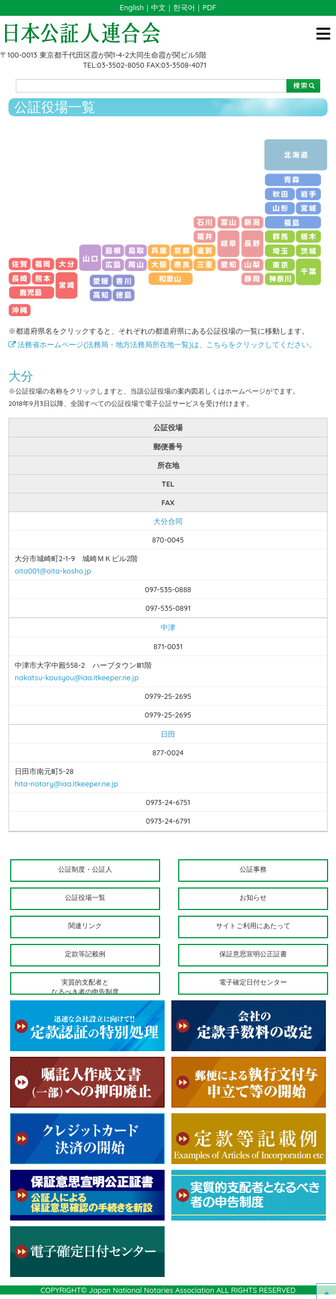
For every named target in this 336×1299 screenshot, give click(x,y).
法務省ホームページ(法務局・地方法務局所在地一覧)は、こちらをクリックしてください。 (162, 344)
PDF (209, 7)
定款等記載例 (85, 954)
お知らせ (253, 897)
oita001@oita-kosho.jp (53, 570)
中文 (158, 7)
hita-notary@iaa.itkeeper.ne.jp (66, 783)
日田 (168, 733)
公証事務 (253, 869)
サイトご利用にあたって (253, 925)
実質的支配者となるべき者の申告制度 (85, 986)
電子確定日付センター (253, 982)
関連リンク (85, 925)
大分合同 (168, 521)
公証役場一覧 (85, 897)
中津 (168, 627)
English (132, 7)
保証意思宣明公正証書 (253, 954)
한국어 (184, 7)
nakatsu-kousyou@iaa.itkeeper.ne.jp (77, 677)
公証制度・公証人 (85, 869)
